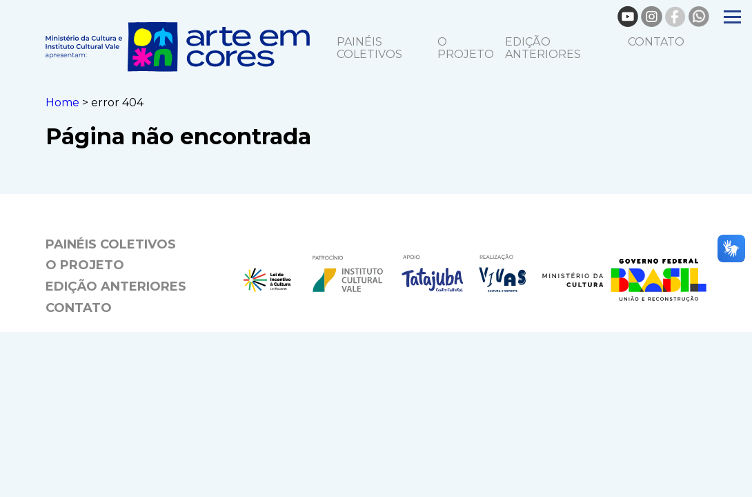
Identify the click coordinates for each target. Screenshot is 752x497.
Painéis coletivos (369, 48)
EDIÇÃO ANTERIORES (543, 48)
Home (62, 102)
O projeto (465, 48)
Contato (656, 41)
